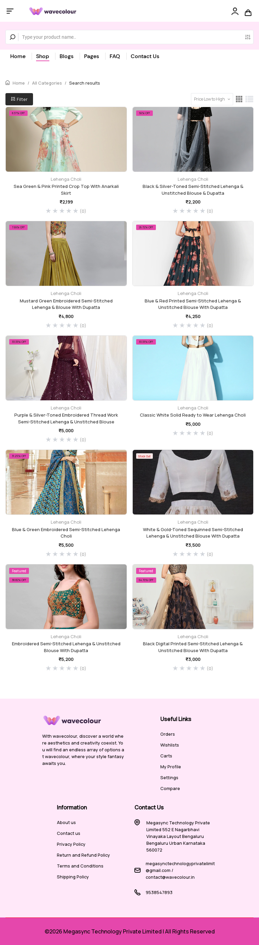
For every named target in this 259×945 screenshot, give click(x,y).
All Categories (47, 83)
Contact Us (145, 56)
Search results (84, 83)
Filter (19, 99)
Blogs (67, 56)
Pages (91, 56)
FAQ (115, 56)
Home (18, 56)
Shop (42, 56)
